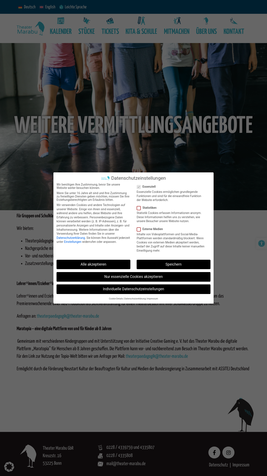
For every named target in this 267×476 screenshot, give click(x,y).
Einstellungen (73, 241)
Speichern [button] (173, 264)
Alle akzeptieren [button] (93, 264)
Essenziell (147, 186)
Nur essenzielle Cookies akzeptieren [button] (133, 277)
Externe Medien (151, 229)
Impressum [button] (152, 298)
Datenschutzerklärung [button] (135, 298)
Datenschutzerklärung (71, 237)
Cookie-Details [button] (116, 298)
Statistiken (148, 207)
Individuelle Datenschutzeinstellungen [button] (133, 289)
